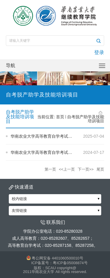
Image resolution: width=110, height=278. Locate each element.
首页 (60, 116)
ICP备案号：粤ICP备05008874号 (59, 263)
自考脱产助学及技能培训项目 (85, 118)
